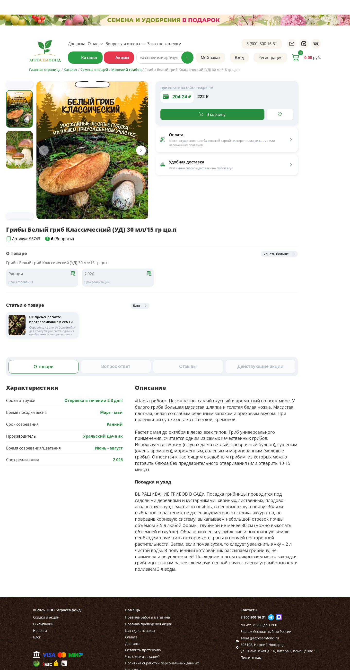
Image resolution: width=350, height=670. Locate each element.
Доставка (76, 43)
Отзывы (188, 366)
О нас (95, 43)
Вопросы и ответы (125, 43)
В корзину (216, 114)
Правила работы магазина (147, 617)
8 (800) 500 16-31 (261, 43)
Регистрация (270, 57)
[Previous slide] (19, 84)
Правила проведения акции (148, 624)
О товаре (43, 366)
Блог (136, 305)
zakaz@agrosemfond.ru (260, 638)
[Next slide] (19, 216)
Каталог (89, 57)
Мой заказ (210, 57)
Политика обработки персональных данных (162, 663)
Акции (122, 57)
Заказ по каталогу (164, 43)
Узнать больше (276, 254)
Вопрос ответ (115, 366)
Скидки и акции (46, 617)
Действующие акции (260, 366)
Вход (239, 57)
